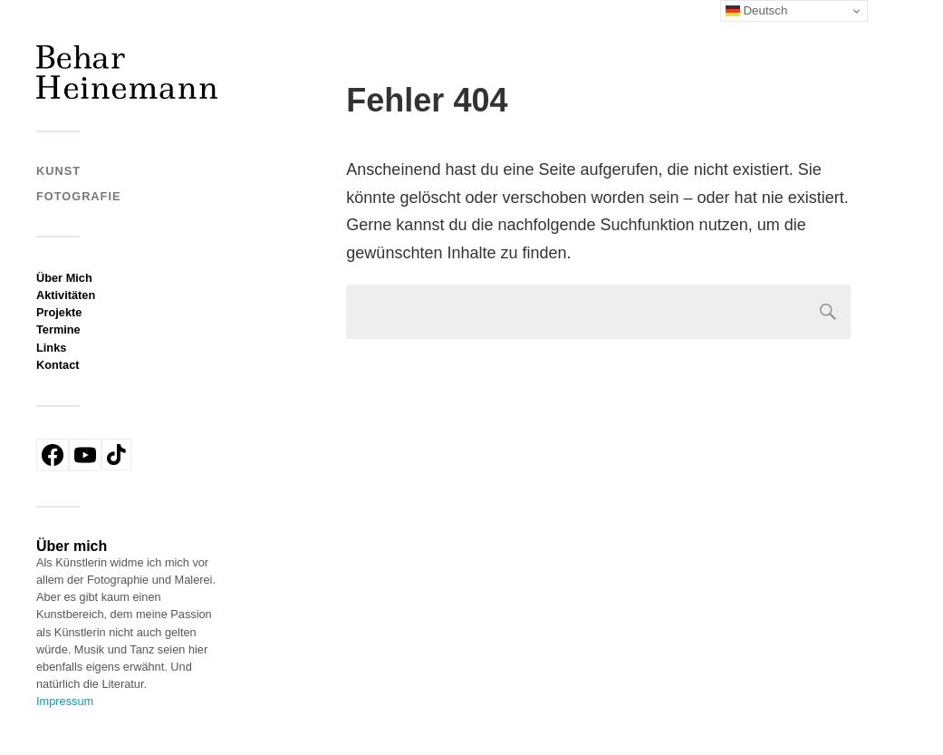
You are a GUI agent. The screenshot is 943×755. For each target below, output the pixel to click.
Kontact (58, 365)
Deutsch (757, 11)
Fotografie (78, 196)
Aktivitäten (65, 295)
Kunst (58, 171)
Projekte (59, 312)
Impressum (64, 701)
